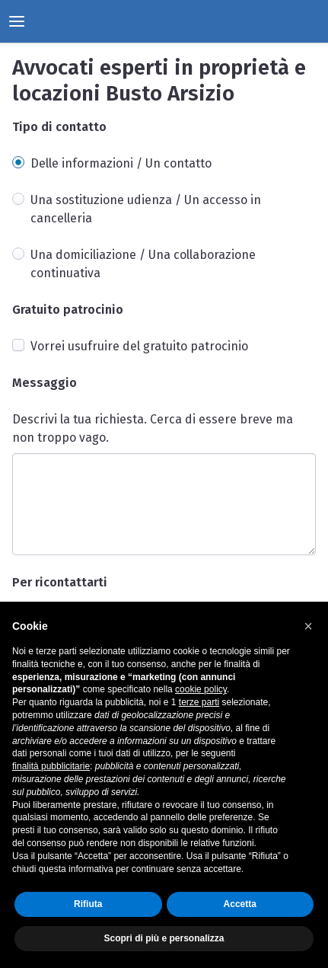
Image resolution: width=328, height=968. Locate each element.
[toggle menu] (16, 21)
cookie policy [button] (201, 689)
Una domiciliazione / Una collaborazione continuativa (143, 264)
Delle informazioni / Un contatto (121, 163)
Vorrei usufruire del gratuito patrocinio (139, 346)
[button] (308, 626)
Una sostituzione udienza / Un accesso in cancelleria (145, 209)
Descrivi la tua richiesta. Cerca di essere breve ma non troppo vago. (152, 428)
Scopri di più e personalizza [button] (163, 938)
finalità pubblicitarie (51, 766)
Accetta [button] (240, 904)
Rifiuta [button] (88, 904)
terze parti (199, 702)
